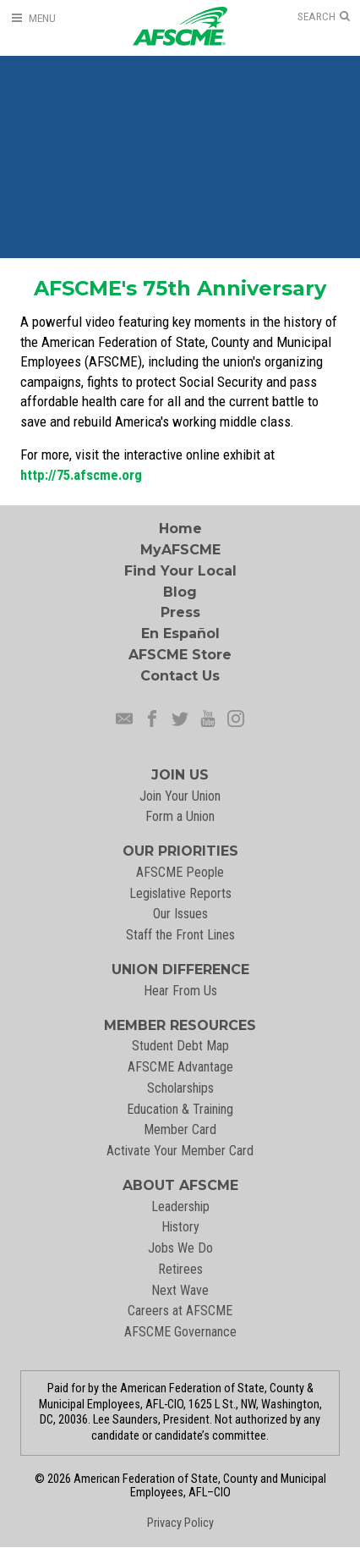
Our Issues (180, 914)
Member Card (180, 1129)
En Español (180, 633)
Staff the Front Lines (180, 935)
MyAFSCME (180, 550)
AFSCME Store (180, 655)
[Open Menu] (33, 18)
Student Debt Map (180, 1046)
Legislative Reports (180, 893)
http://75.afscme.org (81, 474)
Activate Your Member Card (180, 1151)
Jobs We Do (180, 1248)
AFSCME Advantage (180, 1067)
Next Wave (180, 1290)
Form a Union (180, 816)
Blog (180, 592)
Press (180, 612)
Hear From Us (180, 991)
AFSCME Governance (180, 1332)
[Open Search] (323, 17)
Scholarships (180, 1088)
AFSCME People (180, 872)
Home (180, 529)
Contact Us (180, 676)
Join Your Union (180, 796)
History (180, 1227)
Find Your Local (180, 571)
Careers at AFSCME (180, 1311)
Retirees (180, 1269)
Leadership (180, 1206)
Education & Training (180, 1109)
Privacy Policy (180, 1523)
